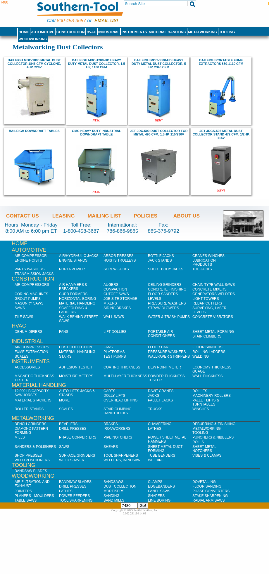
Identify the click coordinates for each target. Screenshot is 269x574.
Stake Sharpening (210, 496)
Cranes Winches (208, 256)
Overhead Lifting (121, 400)
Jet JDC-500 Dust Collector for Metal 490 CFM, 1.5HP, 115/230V (159, 132)
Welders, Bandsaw (122, 460)
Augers (111, 285)
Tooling (227, 32)
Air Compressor (31, 256)
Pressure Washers (167, 303)
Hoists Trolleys (120, 260)
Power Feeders (74, 496)
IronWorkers (117, 429)
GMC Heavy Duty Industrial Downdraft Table (96, 132)
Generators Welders (213, 294)
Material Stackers (33, 400)
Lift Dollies (115, 332)
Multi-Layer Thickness (125, 376)
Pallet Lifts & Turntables (205, 402)
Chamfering (160, 424)
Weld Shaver (71, 460)
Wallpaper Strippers (169, 356)
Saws (20, 308)
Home (23, 32)
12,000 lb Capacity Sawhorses (32, 393)
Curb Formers (73, 294)
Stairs (65, 356)
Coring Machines (31, 294)
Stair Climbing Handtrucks (118, 411)
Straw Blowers (163, 308)
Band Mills (114, 500)
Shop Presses (28, 455)
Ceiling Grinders (165, 285)
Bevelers (68, 424)
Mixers (110, 303)
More (64, 400)
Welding (200, 356)
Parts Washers (29, 269)
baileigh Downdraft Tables (34, 131)
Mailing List (104, 216)
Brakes (111, 424)
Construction (70, 32)
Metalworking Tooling (206, 431)
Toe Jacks (202, 269)
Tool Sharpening (76, 500)
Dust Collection (75, 347)
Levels (154, 299)
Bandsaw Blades (31, 471)
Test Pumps (115, 356)
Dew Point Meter (164, 367)
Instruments (134, 32)
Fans (63, 332)
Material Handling (167, 32)
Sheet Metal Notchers (204, 449)
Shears (111, 447)
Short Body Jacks (165, 269)
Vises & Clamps (206, 455)
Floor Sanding (206, 486)
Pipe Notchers (118, 437)
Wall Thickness (207, 376)
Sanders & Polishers (35, 447)
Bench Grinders (30, 424)
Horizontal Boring (77, 299)
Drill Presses (73, 429)
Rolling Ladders (208, 352)
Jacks (153, 396)
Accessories (27, 367)
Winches (200, 409)
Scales (21, 356)
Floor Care (159, 347)
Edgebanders (161, 486)
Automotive (42, 32)
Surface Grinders (77, 455)
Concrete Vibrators (212, 317)
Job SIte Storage (120, 299)
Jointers (23, 491)
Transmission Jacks (34, 274)
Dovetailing (204, 482)
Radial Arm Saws (208, 500)
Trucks (155, 409)
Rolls (198, 442)
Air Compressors (32, 285)
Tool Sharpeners (121, 455)
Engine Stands (73, 260)
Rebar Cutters (207, 303)
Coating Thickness (122, 367)
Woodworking (32, 39)
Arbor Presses (119, 256)
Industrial (109, 32)
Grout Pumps (28, 299)
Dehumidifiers (28, 332)
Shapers (156, 496)
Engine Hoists (28, 260)
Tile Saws (24, 317)
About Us (186, 216)
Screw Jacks (116, 269)
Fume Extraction (31, 352)
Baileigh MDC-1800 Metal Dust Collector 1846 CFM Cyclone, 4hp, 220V (34, 63)
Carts (109, 391)
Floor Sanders (163, 294)
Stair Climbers (206, 336)
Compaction (115, 289)
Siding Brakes (117, 308)
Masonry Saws (29, 303)
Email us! (106, 20)
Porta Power (72, 269)
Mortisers (114, 491)
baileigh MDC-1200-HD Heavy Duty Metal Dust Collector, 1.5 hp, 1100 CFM (96, 63)
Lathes (154, 429)
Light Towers (205, 299)
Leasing (63, 216)
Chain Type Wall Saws (213, 285)
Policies (145, 216)
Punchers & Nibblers (213, 437)
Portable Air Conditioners (161, 334)
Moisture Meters (76, 376)
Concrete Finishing (167, 289)
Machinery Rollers (211, 396)
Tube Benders (161, 455)
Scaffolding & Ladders (73, 310)
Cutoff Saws (116, 294)
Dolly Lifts (114, 396)
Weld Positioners (32, 460)
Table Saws (26, 500)
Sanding (112, 496)
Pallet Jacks (160, 400)
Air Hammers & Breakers (73, 287)
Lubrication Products (204, 262)
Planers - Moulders (34, 496)
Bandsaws (113, 482)
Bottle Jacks (161, 256)
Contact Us (22, 216)
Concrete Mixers (209, 289)
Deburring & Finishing (213, 424)
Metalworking (202, 32)
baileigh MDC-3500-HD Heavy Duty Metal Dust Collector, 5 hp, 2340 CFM (159, 63)
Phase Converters (77, 437)
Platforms (114, 352)
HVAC (91, 32)
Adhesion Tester (75, 367)
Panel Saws (159, 491)
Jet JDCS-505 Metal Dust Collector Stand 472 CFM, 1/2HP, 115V (221, 134)
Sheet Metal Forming (213, 332)
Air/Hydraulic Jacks (79, 256)
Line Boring (159, 500)
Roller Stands (29, 409)
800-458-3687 (71, 20)
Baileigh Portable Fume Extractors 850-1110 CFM (221, 61)
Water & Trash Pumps (169, 317)
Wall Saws (114, 317)
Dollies (199, 391)
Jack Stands (160, 260)
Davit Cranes (161, 391)
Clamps (155, 482)
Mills (20, 437)
